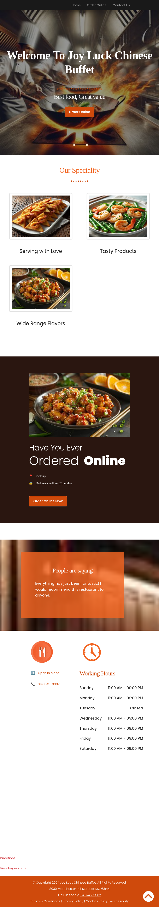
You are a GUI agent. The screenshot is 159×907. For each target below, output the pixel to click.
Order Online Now (48, 501)
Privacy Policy (73, 901)
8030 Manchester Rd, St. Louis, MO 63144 (79, 888)
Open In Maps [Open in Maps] (48, 673)
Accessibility (119, 901)
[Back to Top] (148, 896)
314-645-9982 (49, 684)
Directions (7, 858)
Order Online (96, 5)
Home (76, 5)
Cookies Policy (96, 901)
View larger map (13, 868)
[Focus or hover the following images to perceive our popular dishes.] (41, 219)
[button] (74, 145)
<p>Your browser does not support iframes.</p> (79, 812)
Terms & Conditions (45, 901)
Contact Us (121, 5)
